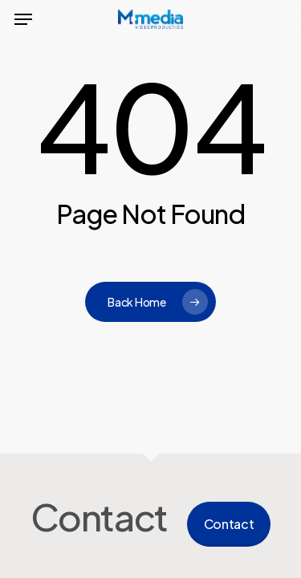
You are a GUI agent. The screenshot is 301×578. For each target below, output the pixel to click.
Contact (229, 523)
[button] (23, 19)
